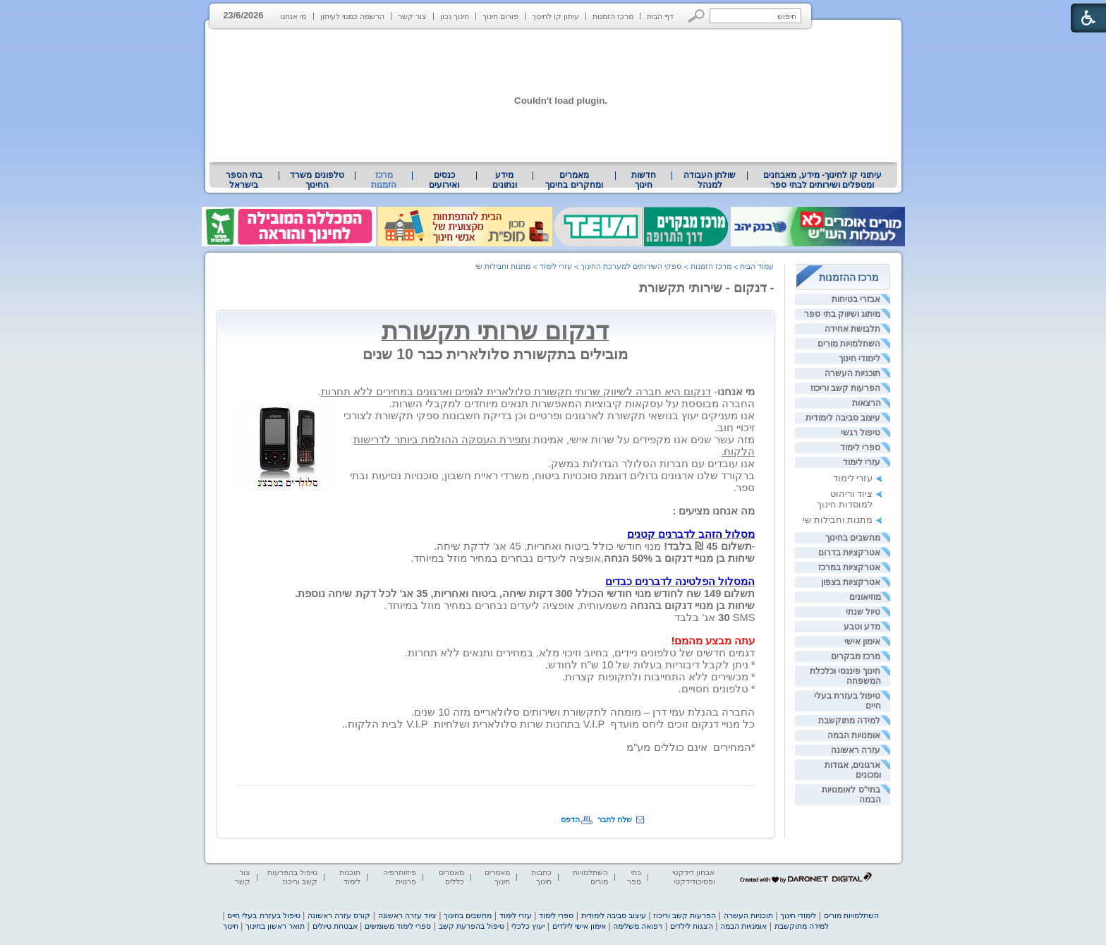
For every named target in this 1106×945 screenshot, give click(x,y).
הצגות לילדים (691, 926)
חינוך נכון (454, 16)
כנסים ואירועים (444, 180)
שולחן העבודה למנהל (709, 180)
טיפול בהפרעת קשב (471, 926)
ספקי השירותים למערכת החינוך (631, 266)
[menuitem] (822, 180)
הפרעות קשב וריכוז (845, 388)
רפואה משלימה (637, 926)
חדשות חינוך (643, 180)
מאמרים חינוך (497, 877)
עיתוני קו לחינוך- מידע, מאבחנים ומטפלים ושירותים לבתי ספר (822, 180)
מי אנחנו (293, 16)
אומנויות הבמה (853, 735)
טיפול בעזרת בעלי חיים (263, 915)
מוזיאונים (865, 597)
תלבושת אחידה (852, 329)
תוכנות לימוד (349, 877)
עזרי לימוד (861, 462)
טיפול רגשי (860, 433)
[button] (696, 15)
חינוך (230, 926)
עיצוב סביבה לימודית (843, 418)
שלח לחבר (614, 819)
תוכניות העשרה (852, 373)
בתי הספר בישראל (244, 180)
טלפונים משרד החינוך (317, 180)
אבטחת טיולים (335, 926)
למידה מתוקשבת (849, 721)
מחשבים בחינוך (852, 538)
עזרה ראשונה (855, 750)
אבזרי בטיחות (856, 299)
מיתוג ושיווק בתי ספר (842, 314)
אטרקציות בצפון (850, 582)
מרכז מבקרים (855, 656)
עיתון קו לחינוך (555, 16)
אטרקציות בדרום (849, 553)
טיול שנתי (863, 612)
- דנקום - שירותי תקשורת (706, 288)
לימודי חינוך (859, 358)
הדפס (570, 819)
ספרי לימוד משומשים (398, 926)
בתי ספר (634, 877)
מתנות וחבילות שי (838, 519)
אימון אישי (862, 641)
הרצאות (866, 403)
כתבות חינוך (541, 877)
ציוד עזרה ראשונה (407, 915)
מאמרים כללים (451, 877)
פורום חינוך (500, 16)
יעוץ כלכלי (528, 926)
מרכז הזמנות (612, 16)
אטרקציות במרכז (849, 567)
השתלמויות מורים (849, 344)
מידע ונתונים (504, 180)
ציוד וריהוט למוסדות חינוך (845, 499)
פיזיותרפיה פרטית (399, 877)
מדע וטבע (862, 627)
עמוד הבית (757, 266)
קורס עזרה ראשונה (339, 915)
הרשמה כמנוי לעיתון (352, 16)
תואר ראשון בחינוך (275, 926)
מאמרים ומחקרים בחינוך (573, 180)
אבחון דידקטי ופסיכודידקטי (693, 877)
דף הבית (660, 16)
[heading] (754, 380)
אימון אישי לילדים (579, 926)
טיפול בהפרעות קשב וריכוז (292, 877)
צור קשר (412, 16)
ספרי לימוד (860, 447)
